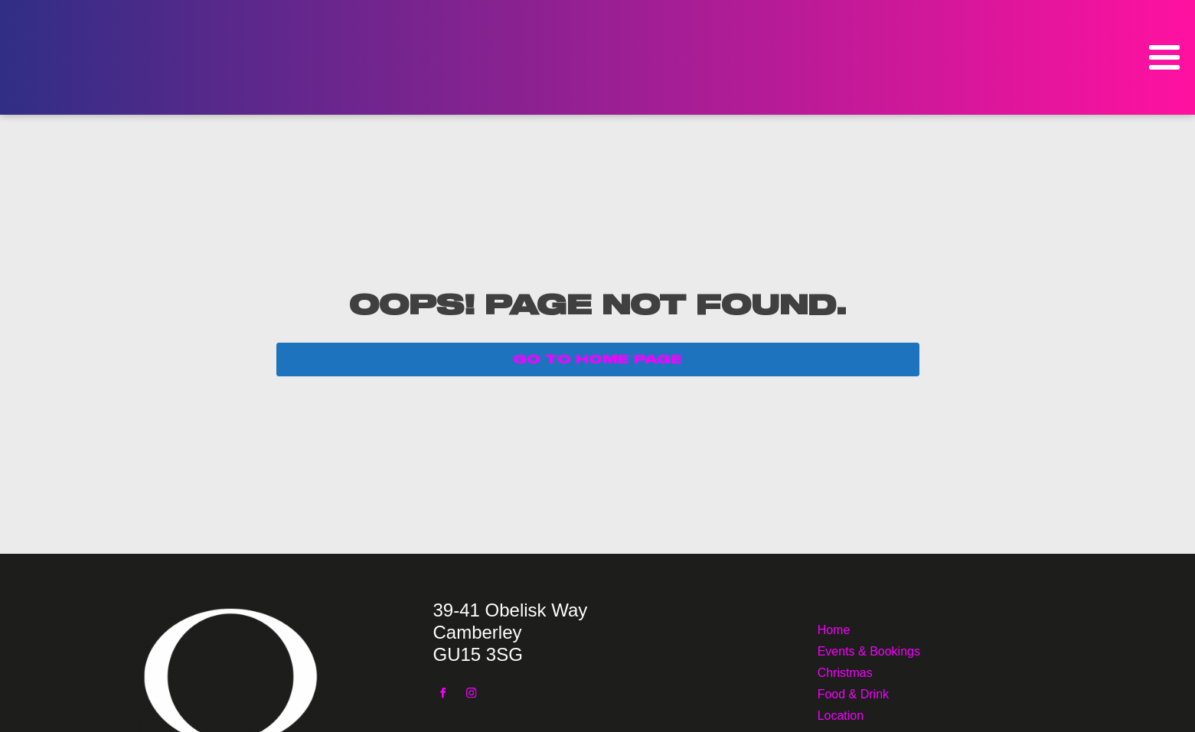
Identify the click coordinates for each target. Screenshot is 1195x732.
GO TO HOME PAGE (597, 359)
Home (834, 628)
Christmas (845, 671)
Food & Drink (853, 693)
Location (841, 714)
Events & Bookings (869, 650)
